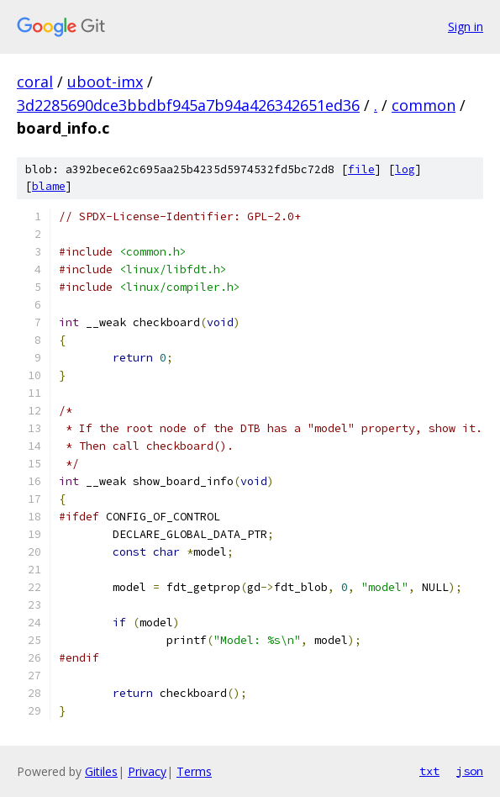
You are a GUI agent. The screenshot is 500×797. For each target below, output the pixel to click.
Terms (194, 771)
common (423, 105)
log (405, 169)
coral (35, 81)
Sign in (465, 26)
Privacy (147, 771)
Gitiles (101, 771)
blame (49, 186)
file (361, 169)
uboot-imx (105, 81)
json (469, 771)
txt (429, 771)
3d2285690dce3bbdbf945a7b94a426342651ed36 (188, 105)
